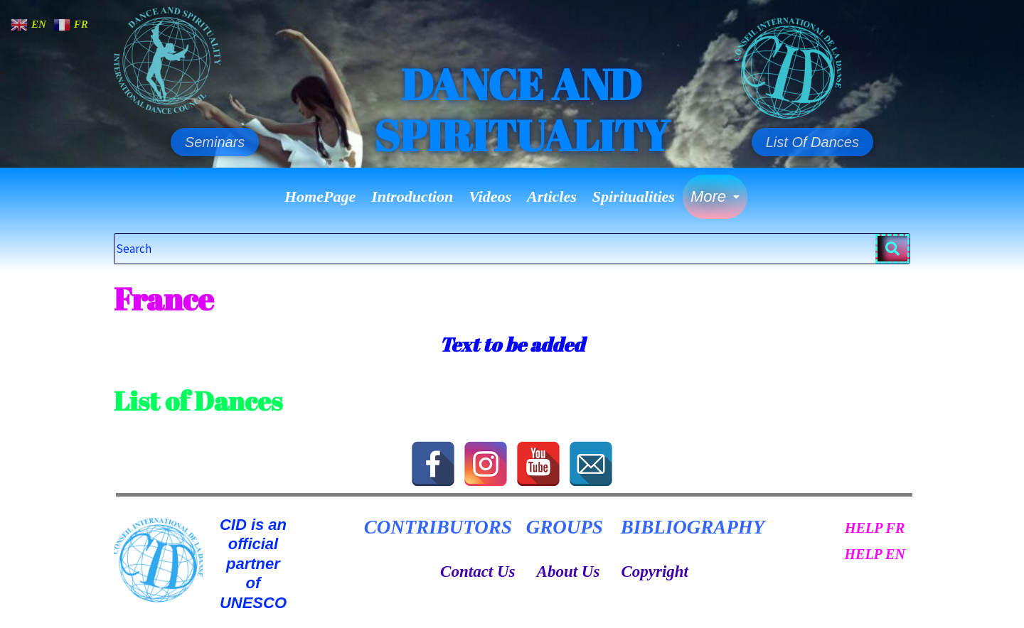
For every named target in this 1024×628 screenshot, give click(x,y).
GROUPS (564, 527)
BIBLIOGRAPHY (693, 527)
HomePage (320, 196)
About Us (568, 571)
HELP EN (874, 554)
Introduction (412, 196)
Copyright (654, 571)
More (715, 196)
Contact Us (477, 571)
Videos (490, 196)
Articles (552, 196)
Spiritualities (633, 196)
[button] (715, 197)
